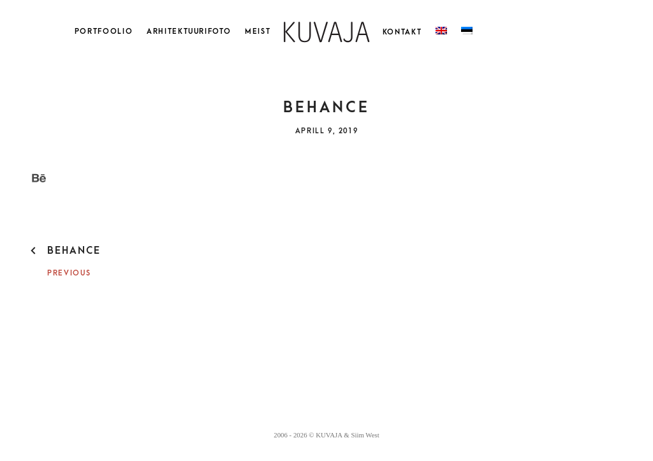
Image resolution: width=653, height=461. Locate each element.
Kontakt (402, 32)
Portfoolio (104, 31)
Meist (257, 31)
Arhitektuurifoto (189, 31)
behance (74, 250)
